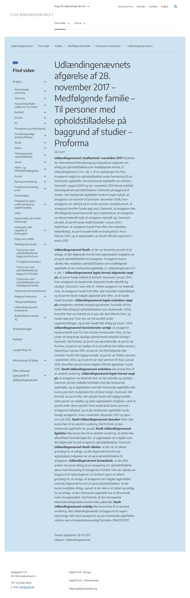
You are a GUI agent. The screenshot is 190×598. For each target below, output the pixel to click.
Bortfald (18, 112)
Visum (17, 162)
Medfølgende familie (25, 244)
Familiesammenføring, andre (26, 188)
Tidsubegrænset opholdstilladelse (23, 155)
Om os (78, 23)
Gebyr (17, 212)
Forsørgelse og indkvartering (29, 128)
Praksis (17, 81)
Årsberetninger (22, 329)
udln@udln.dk (26, 587)
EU (16, 123)
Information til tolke (25, 360)
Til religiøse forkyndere (28, 261)
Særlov (18, 147)
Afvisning (19, 98)
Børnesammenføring (25, 181)
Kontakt (153, 6)
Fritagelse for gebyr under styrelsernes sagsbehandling (25, 204)
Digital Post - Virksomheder (84, 580)
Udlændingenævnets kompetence (25, 309)
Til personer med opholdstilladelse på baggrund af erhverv (27, 253)
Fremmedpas (21, 195)
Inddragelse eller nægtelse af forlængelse (23, 230)
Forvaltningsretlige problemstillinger (24, 135)
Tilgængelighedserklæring (83, 588)
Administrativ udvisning (21, 91)
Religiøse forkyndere (25, 296)
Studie (17, 142)
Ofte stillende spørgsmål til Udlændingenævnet (25, 375)
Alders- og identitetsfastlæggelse (26, 169)
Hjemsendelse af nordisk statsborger (27, 220)
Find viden (60, 23)
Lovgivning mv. (22, 350)
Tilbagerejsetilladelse (25, 301)
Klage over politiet (24, 238)
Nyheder (141, 6)
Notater (18, 339)
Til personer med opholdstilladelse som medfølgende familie (28, 282)
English (164, 6)
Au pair (18, 176)
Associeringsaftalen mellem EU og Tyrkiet (25, 105)
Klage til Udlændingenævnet (69, 6)
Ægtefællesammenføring (26, 317)
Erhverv (18, 117)
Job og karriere (125, 6)
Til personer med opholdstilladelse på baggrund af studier (27, 270)
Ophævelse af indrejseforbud (30, 290)
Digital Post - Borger (80, 572)
